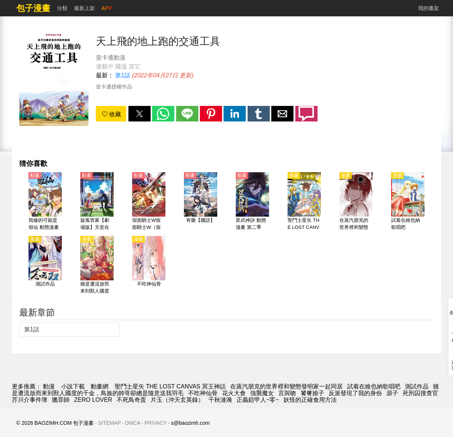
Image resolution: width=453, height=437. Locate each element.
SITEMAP (109, 423)
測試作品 (417, 386)
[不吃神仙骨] (148, 265)
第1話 (122, 75)
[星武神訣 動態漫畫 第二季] (252, 201)
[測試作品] (45, 265)
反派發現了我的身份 (355, 393)
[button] (139, 113)
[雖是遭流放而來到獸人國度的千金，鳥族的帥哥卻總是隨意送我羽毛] (97, 265)
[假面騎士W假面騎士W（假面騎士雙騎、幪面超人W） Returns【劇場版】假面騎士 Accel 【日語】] (148, 201)
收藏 (111, 114)
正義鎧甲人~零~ (257, 400)
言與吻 (287, 393)
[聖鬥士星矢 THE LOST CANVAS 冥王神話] (304, 201)
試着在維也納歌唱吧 (373, 386)
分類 (62, 8)
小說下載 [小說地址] (73, 386)
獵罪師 (61, 400)
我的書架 (428, 8)
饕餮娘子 (312, 393)
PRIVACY (155, 423)
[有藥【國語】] (200, 201)
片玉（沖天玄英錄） (177, 400)
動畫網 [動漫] (99, 386)
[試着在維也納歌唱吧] (408, 201)
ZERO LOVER (93, 400)
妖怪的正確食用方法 (310, 400)
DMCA (132, 423)
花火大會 (234, 393)
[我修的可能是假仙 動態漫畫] (45, 201)
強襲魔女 (262, 393)
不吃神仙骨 (203, 393)
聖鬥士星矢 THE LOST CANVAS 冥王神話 (170, 386)
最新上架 (84, 8)
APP (106, 8)
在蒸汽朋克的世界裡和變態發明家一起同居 (286, 386)
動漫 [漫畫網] (49, 386)
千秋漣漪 (220, 400)
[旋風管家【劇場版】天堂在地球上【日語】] (97, 201)
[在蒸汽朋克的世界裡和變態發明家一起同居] (356, 201)
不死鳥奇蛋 (131, 400)
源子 (392, 393)
